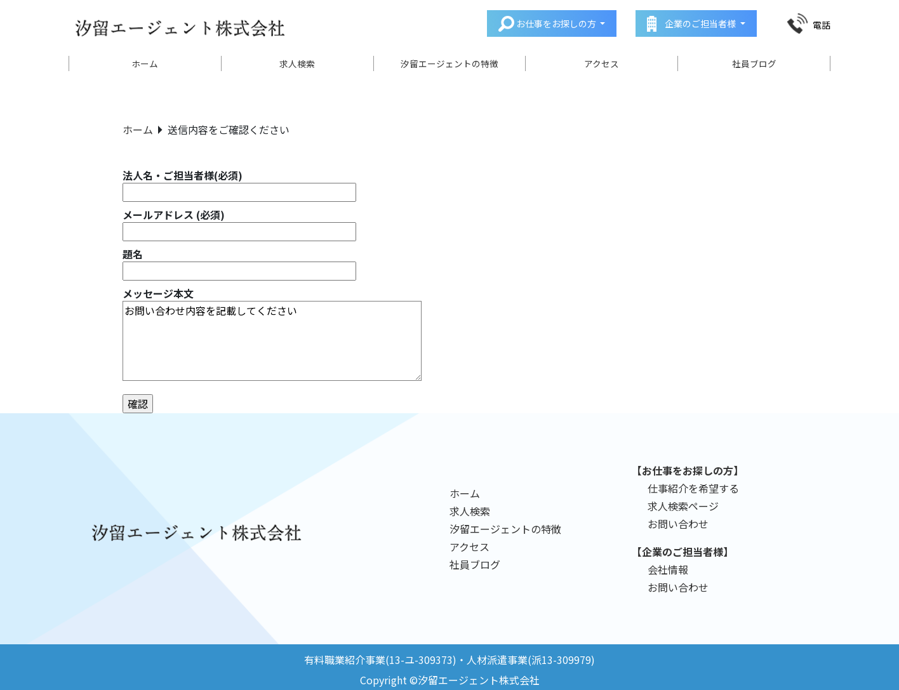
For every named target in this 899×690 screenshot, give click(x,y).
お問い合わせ (678, 523)
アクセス (601, 63)
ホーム (144, 63)
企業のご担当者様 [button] (700, 23)
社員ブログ (754, 63)
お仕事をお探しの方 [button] (556, 23)
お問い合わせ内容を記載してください (272, 341)
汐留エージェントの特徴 (449, 63)
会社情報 (668, 569)
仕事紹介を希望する (693, 488)
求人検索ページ (683, 506)
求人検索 (297, 63)
